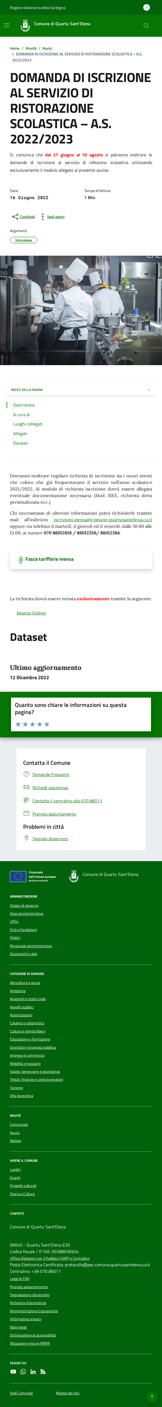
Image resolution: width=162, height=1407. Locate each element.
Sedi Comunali (21, 1393)
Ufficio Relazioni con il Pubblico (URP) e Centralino (50, 1258)
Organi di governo (24, 906)
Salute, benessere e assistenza (35, 1071)
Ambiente (18, 991)
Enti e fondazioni (23, 930)
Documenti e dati (23, 954)
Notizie (15, 1141)
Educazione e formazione (30, 1039)
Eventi (15, 1178)
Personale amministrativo (31, 946)
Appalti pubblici (22, 1007)
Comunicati (19, 1124)
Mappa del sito (67, 1393)
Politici (15, 938)
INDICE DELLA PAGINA (81, 389)
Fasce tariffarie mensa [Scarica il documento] (49, 559)
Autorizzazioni (21, 1015)
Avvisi (15, 1133)
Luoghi (15, 1169)
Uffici (14, 921)
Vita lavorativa (21, 1096)
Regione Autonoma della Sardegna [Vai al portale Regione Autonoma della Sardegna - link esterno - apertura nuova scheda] (37, 7)
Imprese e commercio (27, 1055)
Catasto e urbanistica (27, 1023)
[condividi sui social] (23, 216)
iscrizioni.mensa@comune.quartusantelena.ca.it (103, 519)
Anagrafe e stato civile (28, 999)
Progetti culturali (23, 1186)
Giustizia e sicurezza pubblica (33, 1047)
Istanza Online (31, 613)
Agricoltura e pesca (25, 983)
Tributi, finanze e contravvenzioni (36, 1079)
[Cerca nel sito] (146, 26)
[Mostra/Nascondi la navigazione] (6, 25)
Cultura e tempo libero (27, 1031)
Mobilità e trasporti (25, 1064)
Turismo (16, 1088)
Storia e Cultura (22, 1194)
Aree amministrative (26, 913)
